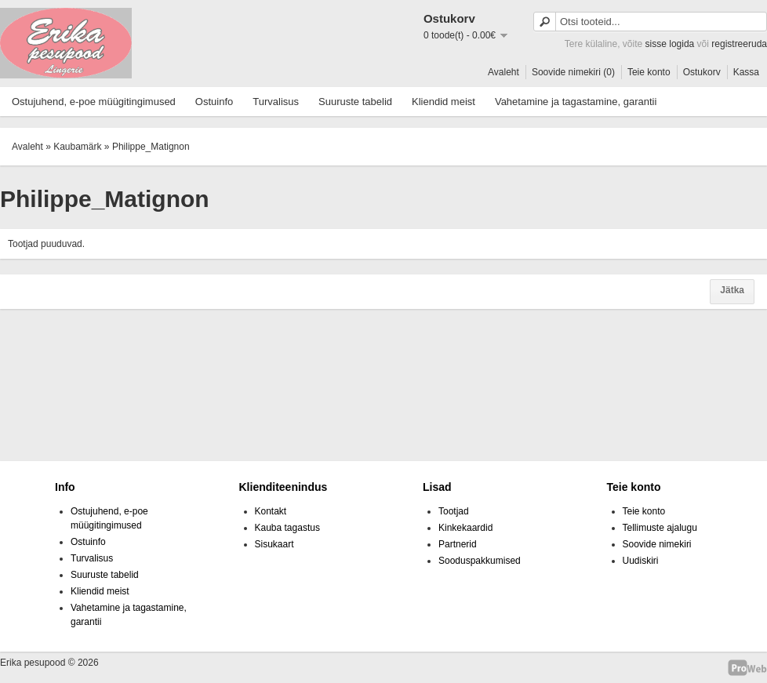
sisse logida (670, 43)
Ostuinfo (214, 101)
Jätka (732, 290)
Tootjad (453, 511)
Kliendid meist (443, 101)
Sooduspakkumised (479, 560)
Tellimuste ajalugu (660, 527)
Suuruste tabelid (355, 101)
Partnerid (457, 544)
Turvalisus (276, 101)
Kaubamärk (77, 146)
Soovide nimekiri (657, 544)
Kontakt (271, 511)
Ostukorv (702, 72)
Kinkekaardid (465, 527)
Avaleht (503, 72)
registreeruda (739, 43)
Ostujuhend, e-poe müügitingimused (94, 101)
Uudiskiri (641, 560)
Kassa (746, 72)
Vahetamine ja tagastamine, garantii (575, 101)
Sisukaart (274, 544)
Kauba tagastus (287, 527)
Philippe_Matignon (151, 146)
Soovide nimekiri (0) (573, 72)
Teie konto (649, 72)
